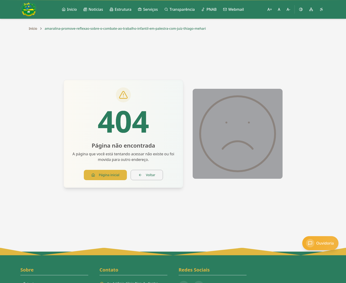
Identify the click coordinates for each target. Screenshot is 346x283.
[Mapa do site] (311, 9)
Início (33, 28)
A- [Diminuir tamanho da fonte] (288, 9)
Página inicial (105, 175)
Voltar (146, 175)
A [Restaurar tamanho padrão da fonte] (279, 9)
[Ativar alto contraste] (301, 9)
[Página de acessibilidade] (321, 9)
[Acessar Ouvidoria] (320, 243)
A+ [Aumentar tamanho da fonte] (269, 9)
